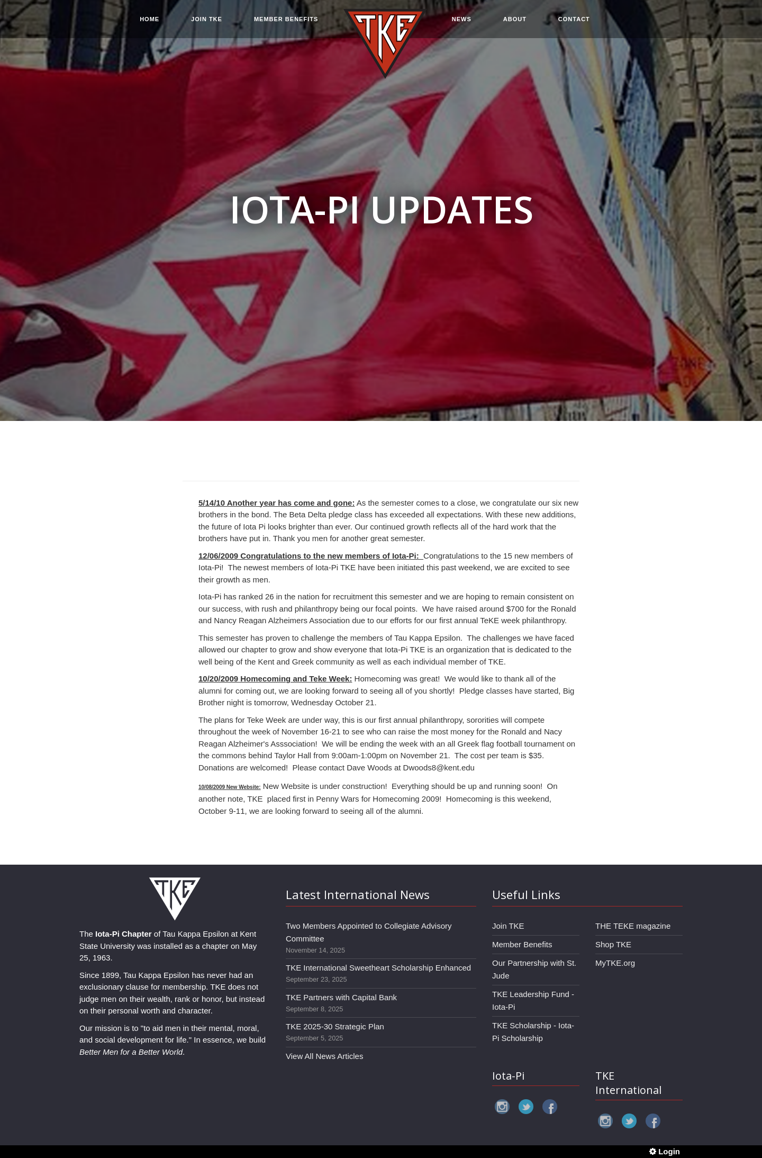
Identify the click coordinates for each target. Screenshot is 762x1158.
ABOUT (515, 22)
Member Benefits (522, 944)
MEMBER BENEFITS (286, 22)
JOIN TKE (206, 22)
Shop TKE (613, 944)
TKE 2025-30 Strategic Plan (335, 1026)
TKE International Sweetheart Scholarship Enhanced (378, 967)
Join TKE (508, 925)
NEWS (461, 22)
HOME (149, 22)
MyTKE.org (615, 962)
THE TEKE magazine (632, 925)
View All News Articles (324, 1056)
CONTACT (574, 22)
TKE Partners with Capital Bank (341, 997)
